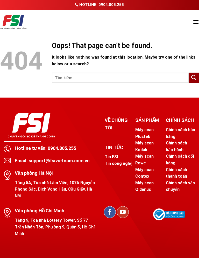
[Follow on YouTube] (123, 212)
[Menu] (196, 22)
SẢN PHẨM (147, 120)
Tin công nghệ (118, 163)
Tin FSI (111, 156)
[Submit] (194, 78)
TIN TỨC (114, 147)
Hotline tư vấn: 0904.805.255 (45, 148)
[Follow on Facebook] (110, 212)
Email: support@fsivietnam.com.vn (52, 160)
